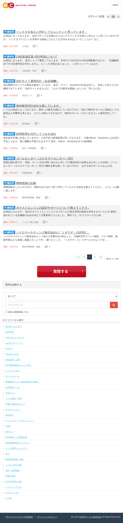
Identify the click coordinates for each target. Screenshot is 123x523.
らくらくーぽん (13, 370)
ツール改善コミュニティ (17, 448)
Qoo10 (9, 348)
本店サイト (11, 392)
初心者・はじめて (14, 326)
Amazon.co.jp (12, 354)
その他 (9, 498)
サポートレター (13, 492)
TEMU (8, 426)
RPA (7, 453)
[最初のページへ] (78, 256)
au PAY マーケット (14, 343)
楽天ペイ (10, 431)
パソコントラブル (14, 487)
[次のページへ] (95, 256)
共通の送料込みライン (16, 403)
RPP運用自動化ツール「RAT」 (19, 365)
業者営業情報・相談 (15, 459)
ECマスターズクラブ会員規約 (20, 516)
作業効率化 (11, 475)
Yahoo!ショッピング (15, 337)
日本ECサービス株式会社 (90, 516)
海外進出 (10, 415)
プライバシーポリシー (47, 516)
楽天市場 (10, 331)
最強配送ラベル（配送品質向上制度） (23, 381)
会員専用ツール (13, 387)
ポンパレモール (13, 376)
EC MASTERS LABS (14, 481)
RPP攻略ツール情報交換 (16, 437)
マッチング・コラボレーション (20, 420)
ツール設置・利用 (14, 398)
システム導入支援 (14, 464)
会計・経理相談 (13, 470)
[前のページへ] (84, 256)
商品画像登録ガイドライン (18, 442)
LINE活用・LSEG (13, 359)
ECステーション (13, 409)
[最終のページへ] (101, 256)
